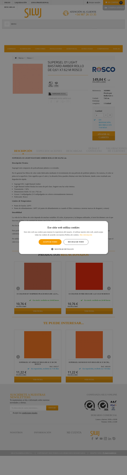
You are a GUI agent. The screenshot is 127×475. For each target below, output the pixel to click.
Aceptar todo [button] (50, 242)
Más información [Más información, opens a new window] (86, 235)
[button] (63, 249)
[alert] (63, 237)
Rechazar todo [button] (76, 242)
